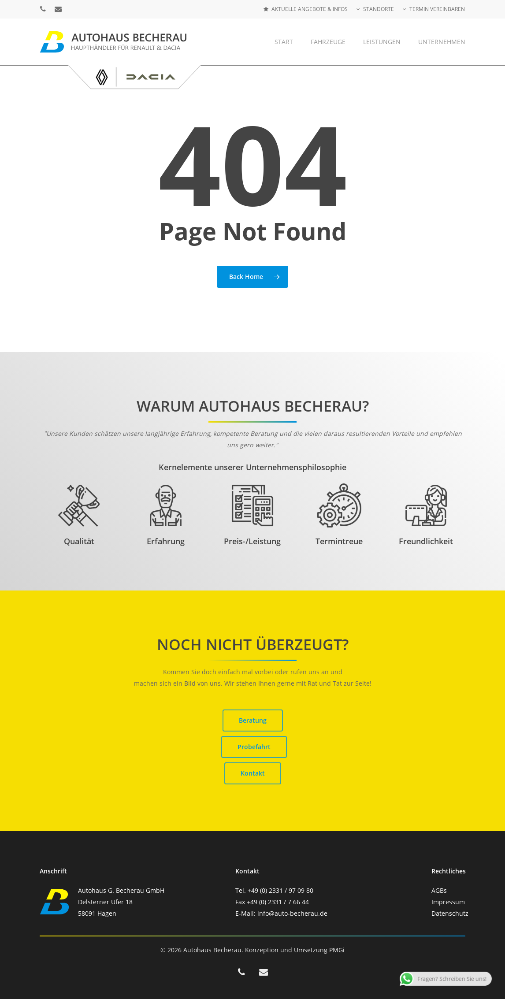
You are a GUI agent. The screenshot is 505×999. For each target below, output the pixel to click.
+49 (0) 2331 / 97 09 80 (280, 890)
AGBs (439, 890)
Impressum (448, 902)
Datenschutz (449, 913)
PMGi (337, 950)
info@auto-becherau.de (292, 913)
